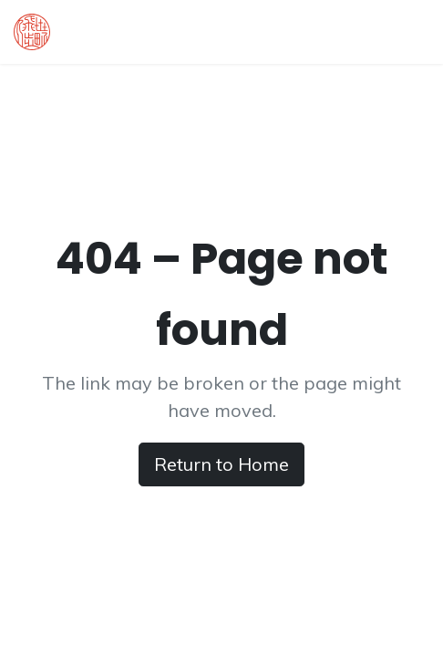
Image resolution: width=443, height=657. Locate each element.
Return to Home (221, 464)
